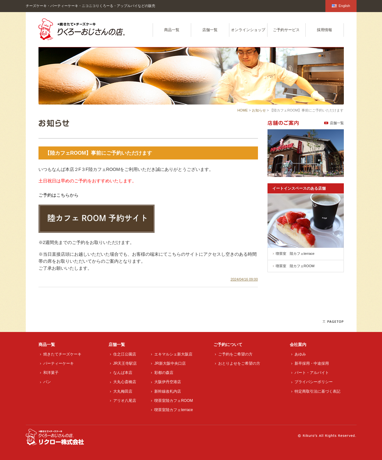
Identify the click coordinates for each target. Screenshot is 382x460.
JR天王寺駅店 (125, 363)
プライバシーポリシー (314, 382)
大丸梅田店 (122, 391)
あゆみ (300, 354)
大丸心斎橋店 (124, 382)
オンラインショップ (248, 30)
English (341, 6)
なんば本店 (122, 372)
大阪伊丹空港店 (167, 382)
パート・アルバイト (312, 372)
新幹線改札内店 (167, 391)
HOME (242, 110)
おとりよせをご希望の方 (239, 363)
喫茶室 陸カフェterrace (295, 253)
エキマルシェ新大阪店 (173, 354)
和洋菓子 (51, 372)
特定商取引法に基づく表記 (317, 391)
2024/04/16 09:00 (244, 279)
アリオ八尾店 (124, 400)
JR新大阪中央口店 (170, 363)
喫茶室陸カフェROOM (173, 400)
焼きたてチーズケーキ (62, 354)
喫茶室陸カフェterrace (173, 410)
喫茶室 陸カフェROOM (295, 266)
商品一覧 (171, 30)
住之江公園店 (124, 354)
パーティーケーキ (58, 363)
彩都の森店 (163, 372)
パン (47, 382)
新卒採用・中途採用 (312, 363)
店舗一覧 (210, 30)
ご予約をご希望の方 (235, 354)
